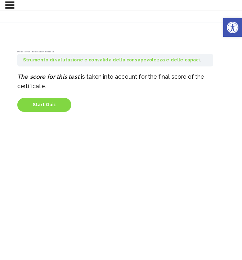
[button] (232, 27)
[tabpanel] (115, 81)
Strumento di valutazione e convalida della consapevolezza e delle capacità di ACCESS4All (131, 59)
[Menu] (10, 5)
